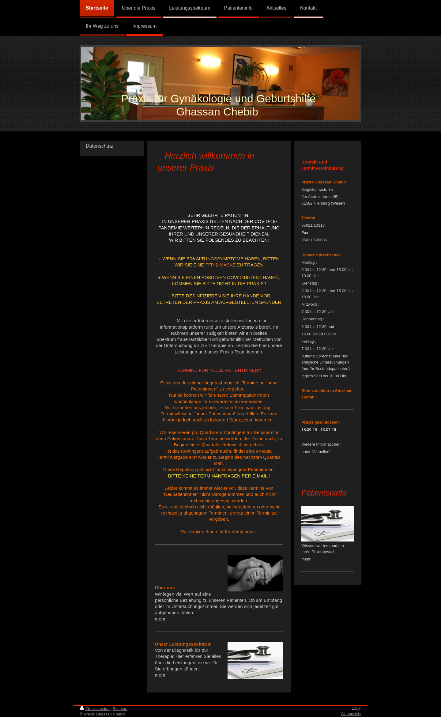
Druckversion (95, 708)
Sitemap (120, 708)
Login (356, 708)
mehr (160, 618)
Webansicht (351, 713)
